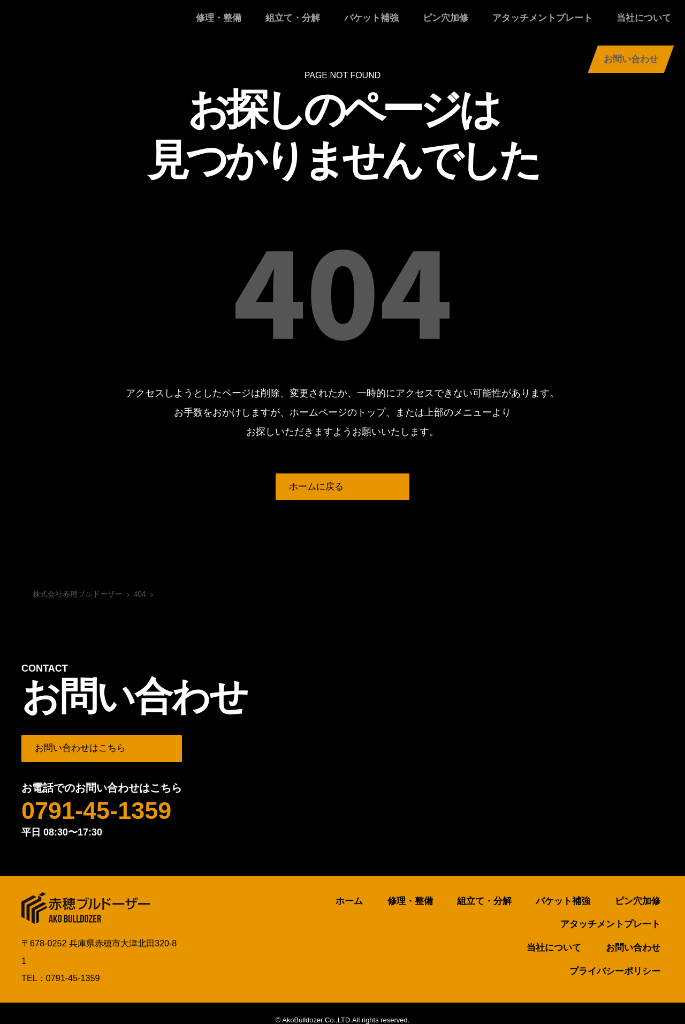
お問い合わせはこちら (84, 751)
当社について (546, 23)
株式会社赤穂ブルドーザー (75, 24)
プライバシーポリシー (621, 949)
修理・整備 (173, 23)
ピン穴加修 (370, 23)
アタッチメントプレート (456, 23)
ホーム (281, 904)
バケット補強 (306, 23)
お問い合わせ (631, 23)
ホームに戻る (319, 488)
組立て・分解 (237, 23)
